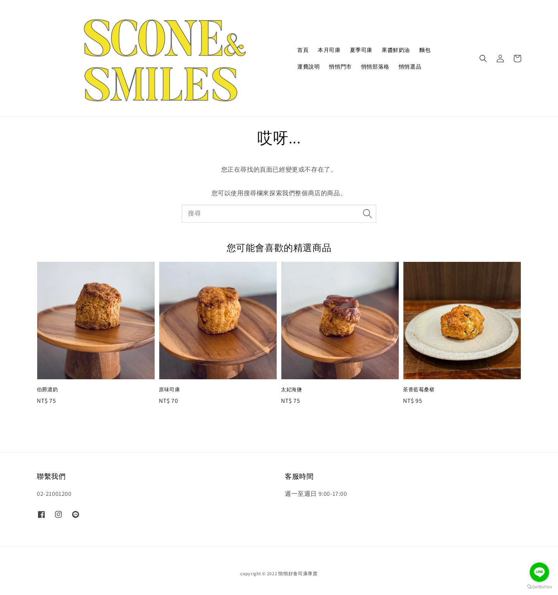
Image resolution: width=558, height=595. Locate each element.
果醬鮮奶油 (396, 49)
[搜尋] (367, 213)
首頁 (302, 49)
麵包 (425, 49)
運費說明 (308, 66)
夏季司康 (361, 49)
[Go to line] (539, 572)
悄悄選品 (410, 66)
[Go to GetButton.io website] (539, 587)
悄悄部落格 (375, 66)
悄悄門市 (340, 66)
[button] (483, 58)
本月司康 (329, 49)
